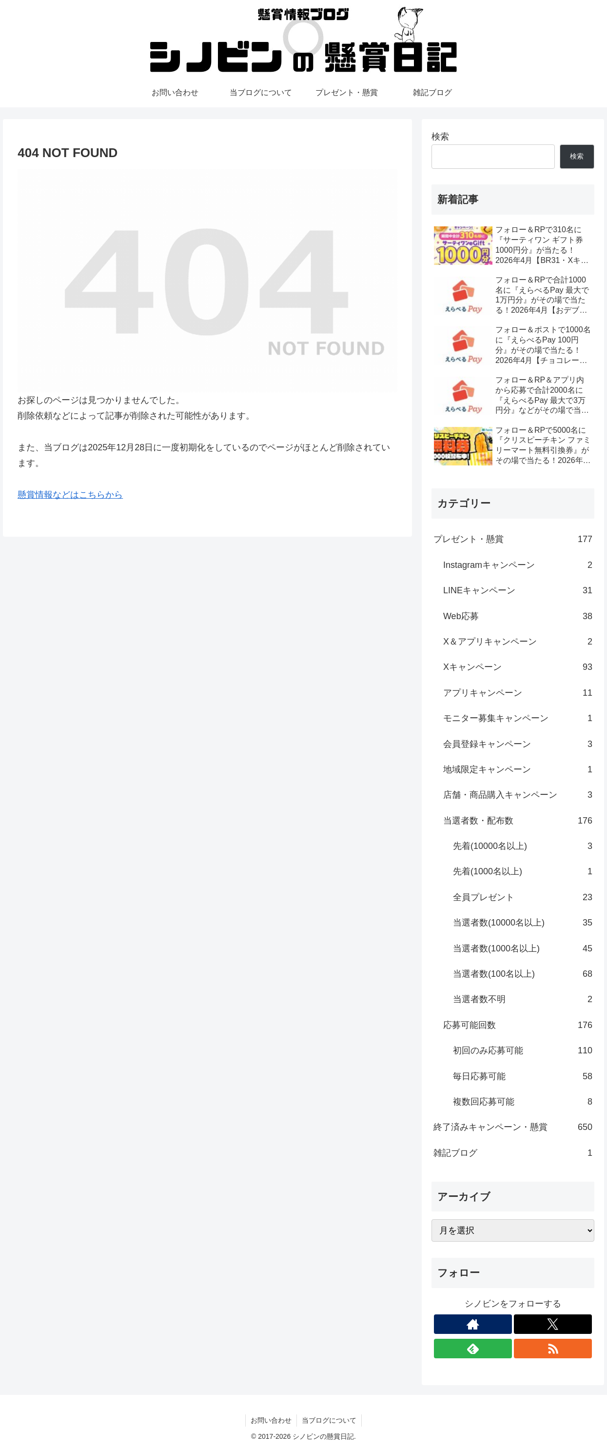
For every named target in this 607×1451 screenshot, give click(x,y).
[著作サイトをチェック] (473, 1324)
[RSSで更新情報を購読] (553, 1348)
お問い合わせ (271, 1420)
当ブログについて (329, 1420)
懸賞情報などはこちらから (70, 495)
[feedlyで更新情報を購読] (473, 1348)
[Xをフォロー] (553, 1324)
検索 (440, 136)
